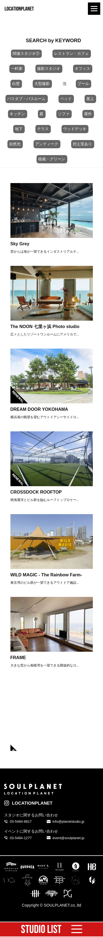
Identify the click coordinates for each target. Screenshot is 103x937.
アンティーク (46, 144)
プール (83, 83)
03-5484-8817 (21, 821)
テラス (43, 129)
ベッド (66, 98)
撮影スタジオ (48, 68)
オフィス (82, 68)
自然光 (15, 144)
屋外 (88, 114)
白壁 (16, 83)
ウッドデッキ (74, 129)
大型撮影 (42, 83)
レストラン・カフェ (71, 53)
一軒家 (17, 68)
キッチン (17, 114)
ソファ (63, 114)
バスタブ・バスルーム (26, 98)
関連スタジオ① (26, 53)
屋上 (90, 98)
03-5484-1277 (21, 838)
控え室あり (82, 144)
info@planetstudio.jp (68, 821)
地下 (19, 129)
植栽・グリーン (51, 159)
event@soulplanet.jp (68, 838)
